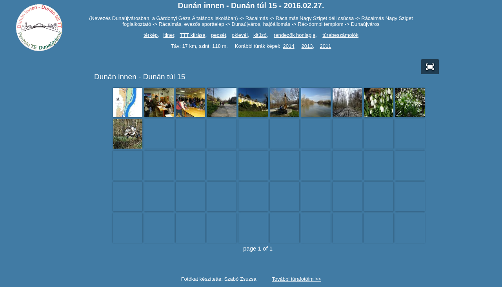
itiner (169, 35)
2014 (289, 46)
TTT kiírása (193, 35)
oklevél (239, 35)
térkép (151, 35)
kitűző (260, 35)
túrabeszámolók (340, 35)
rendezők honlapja (294, 35)
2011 (325, 46)
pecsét (218, 35)
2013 (307, 46)
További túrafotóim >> (296, 279)
